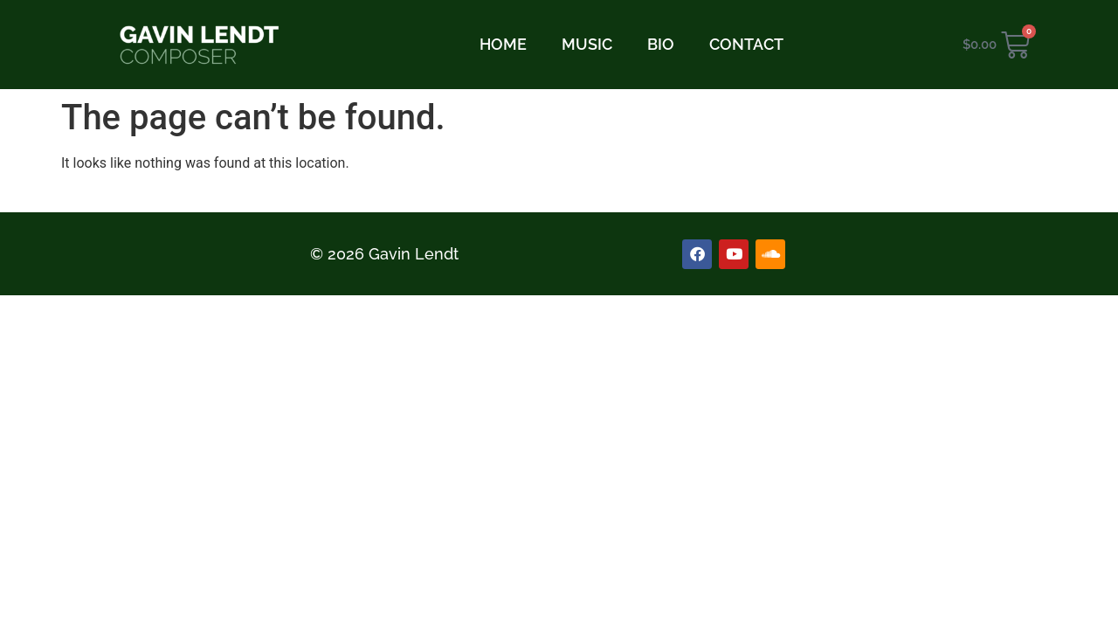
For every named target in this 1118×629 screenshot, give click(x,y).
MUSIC (587, 44)
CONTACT (746, 44)
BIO (660, 44)
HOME (503, 44)
